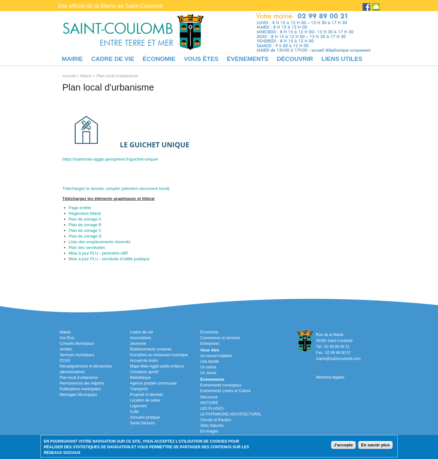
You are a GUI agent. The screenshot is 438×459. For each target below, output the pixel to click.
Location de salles (145, 400)
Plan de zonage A (85, 219)
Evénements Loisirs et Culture (225, 391)
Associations (140, 338)
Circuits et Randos (215, 420)
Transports (139, 389)
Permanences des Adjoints (82, 383)
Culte (134, 411)
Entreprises (209, 343)
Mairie (72, 59)
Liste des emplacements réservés (100, 241)
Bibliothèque (140, 377)
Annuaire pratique (145, 417)
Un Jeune (208, 373)
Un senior (208, 367)
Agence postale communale (153, 383)
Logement (138, 406)
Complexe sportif (144, 372)
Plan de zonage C (85, 230)
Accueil (69, 76)
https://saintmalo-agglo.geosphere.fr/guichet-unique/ (110, 159)
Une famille (209, 361)
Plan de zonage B (85, 224)
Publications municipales (80, 389)
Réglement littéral (85, 213)
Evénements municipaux (221, 385)
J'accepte (343, 445)
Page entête (80, 207)
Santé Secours (142, 423)
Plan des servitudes (87, 247)
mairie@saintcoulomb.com (338, 358)
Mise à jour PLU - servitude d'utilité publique (109, 258)
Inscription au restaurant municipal (159, 355)
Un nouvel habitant (216, 356)
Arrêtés (66, 349)
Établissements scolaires (151, 349)
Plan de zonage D (85, 236)
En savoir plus (375, 445)
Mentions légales (330, 377)
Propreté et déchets (146, 394)
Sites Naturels (212, 425)
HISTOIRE (209, 403)
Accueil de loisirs (144, 360)
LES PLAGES (212, 408)
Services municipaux (77, 355)
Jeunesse (138, 343)
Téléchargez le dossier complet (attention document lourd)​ (116, 188)
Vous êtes (201, 59)
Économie (159, 59)
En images (209, 431)
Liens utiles (341, 59)
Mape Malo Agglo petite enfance (157, 366)
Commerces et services (220, 338)
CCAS (65, 360)
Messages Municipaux (78, 394)
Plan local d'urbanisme (78, 377)
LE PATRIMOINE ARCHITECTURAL (230, 414)
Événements (247, 59)
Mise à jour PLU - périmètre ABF (99, 253)
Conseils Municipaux (77, 343)
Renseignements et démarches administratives (86, 369)
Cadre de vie (112, 59)
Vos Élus (67, 338)
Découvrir (295, 59)
